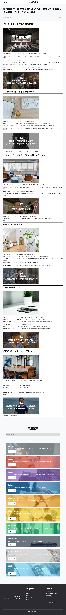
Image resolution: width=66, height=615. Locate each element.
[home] (32, 2)
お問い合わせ (52, 602)
